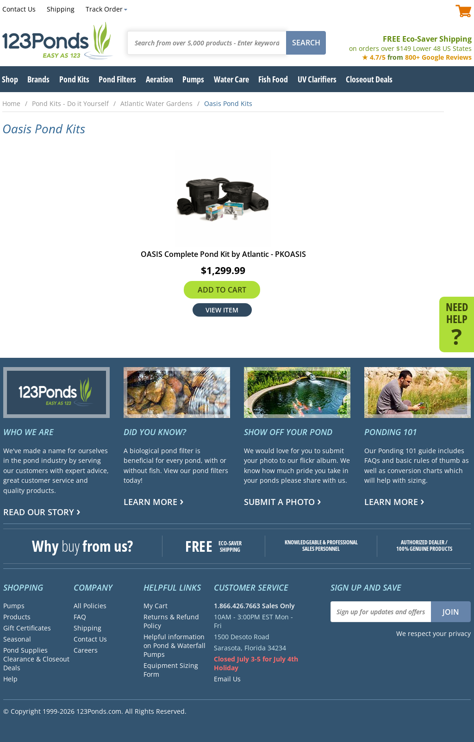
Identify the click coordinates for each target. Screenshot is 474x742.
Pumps (14, 605)
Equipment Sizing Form (170, 670)
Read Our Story (38, 512)
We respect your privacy (433, 633)
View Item (222, 310)
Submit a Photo (279, 501)
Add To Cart (222, 290)
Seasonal (17, 639)
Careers (86, 650)
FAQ (80, 616)
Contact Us (19, 9)
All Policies (90, 605)
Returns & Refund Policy (171, 621)
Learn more (150, 501)
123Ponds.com (57, 40)
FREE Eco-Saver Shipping (410, 43)
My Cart (155, 605)
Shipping (61, 9)
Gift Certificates (27, 628)
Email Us (227, 678)
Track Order (104, 9)
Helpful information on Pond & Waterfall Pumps (174, 645)
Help (10, 678)
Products (17, 616)
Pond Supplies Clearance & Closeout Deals (36, 659)
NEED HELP (456, 323)
